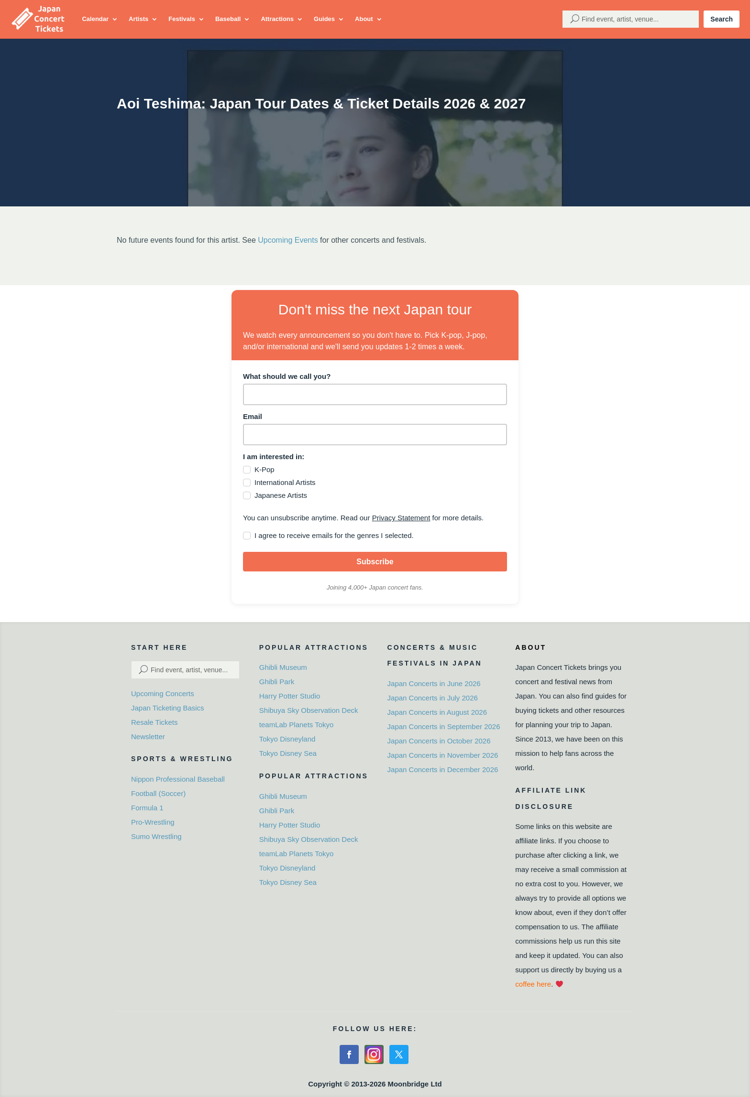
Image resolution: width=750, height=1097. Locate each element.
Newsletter (148, 736)
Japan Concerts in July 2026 (432, 698)
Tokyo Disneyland (287, 739)
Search (721, 19)
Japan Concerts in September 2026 (443, 726)
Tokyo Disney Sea (288, 753)
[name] (375, 394)
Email (252, 416)
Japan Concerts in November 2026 (442, 755)
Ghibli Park (276, 682)
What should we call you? (287, 376)
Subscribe (374, 562)
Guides (324, 18)
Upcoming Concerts (162, 693)
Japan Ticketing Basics (167, 708)
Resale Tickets (154, 722)
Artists (138, 18)
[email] (375, 434)
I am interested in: (273, 456)
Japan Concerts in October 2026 (439, 741)
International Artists (285, 482)
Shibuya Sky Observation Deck (308, 710)
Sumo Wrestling (156, 836)
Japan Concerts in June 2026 (434, 683)
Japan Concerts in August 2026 (437, 712)
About (364, 18)
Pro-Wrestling (153, 822)
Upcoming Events (288, 240)
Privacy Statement (401, 518)
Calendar (95, 18)
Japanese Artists (280, 495)
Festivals (181, 18)
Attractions (277, 18)
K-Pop (264, 469)
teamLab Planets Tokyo (296, 725)
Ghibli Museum (283, 667)
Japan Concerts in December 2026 (442, 769)
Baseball (228, 18)
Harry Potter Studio (289, 696)
